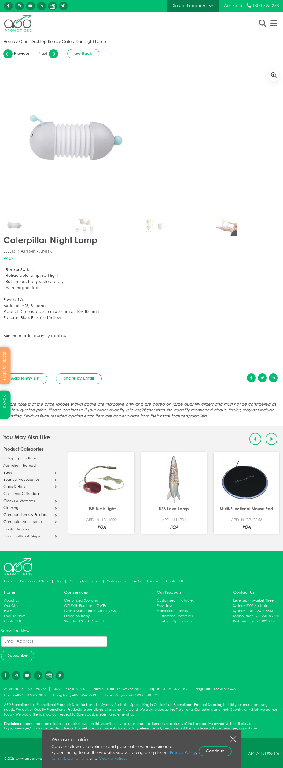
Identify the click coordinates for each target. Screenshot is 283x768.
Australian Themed (19, 466)
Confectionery (16, 529)
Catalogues (116, 581)
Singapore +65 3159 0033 (216, 689)
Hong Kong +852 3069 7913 (74, 695)
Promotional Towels (172, 611)
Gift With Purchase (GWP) (85, 605)
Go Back (83, 53)
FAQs (136, 581)
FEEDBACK (5, 404)
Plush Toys (164, 605)
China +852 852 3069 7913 (25, 695)
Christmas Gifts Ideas (21, 494)
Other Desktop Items (38, 42)
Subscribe (18, 655)
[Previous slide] (255, 439)
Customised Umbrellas (175, 616)
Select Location (189, 6)
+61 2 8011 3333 (260, 611)
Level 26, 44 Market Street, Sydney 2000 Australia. (254, 603)
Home (9, 42)
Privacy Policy (183, 753)
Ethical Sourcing (77, 616)
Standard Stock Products (84, 621)
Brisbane (240, 621)
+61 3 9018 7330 (266, 616)
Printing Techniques (84, 581)
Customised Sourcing (81, 600)
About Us (11, 600)
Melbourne (242, 616)
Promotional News (34, 581)
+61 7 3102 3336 (262, 621)
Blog (59, 581)
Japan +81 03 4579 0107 (168, 689)
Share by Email (79, 378)
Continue (215, 751)
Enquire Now (14, 616)
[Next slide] (271, 439)
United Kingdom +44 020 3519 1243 (131, 695)
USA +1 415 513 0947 (70, 689)
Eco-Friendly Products (174, 621)
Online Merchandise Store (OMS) (91, 611)
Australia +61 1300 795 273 (25, 689)
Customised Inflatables (175, 600)
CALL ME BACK (5, 365)
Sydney (239, 611)
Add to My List (25, 378)
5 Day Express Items (20, 458)
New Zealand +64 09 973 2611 (118, 689)
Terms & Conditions (69, 759)
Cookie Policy (112, 759)
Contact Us (175, 581)
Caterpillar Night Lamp (84, 42)
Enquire (153, 581)
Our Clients (13, 605)
